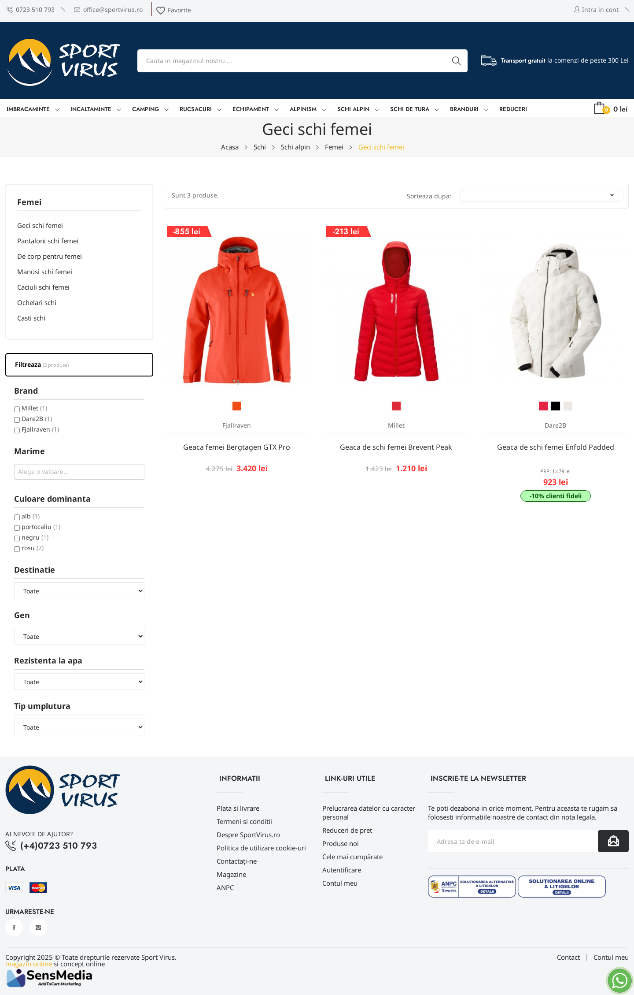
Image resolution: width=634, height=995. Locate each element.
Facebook (14, 927)
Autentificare (341, 869)
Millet (34, 408)
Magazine (231, 874)
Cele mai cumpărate (352, 856)
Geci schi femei (40, 225)
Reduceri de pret (347, 830)
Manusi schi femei (44, 271)
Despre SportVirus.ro (248, 834)
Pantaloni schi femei (47, 240)
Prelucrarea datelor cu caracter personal (368, 812)
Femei (29, 202)
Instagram (38, 927)
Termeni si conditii (244, 821)
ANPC (225, 887)
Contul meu (340, 883)
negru (35, 537)
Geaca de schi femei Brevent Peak (396, 447)
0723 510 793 (31, 9)
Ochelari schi (36, 302)
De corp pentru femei (49, 256)
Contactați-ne (237, 861)
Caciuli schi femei (43, 287)
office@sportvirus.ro (108, 9)
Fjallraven (40, 429)
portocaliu (41, 526)
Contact (568, 957)
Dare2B (37, 418)
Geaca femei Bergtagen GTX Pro (236, 447)
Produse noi (340, 843)
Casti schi (31, 317)
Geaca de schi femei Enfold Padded (555, 447)
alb (31, 516)
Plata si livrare (238, 808)
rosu (33, 548)
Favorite (173, 10)
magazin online (28, 963)
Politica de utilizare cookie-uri (261, 847)
